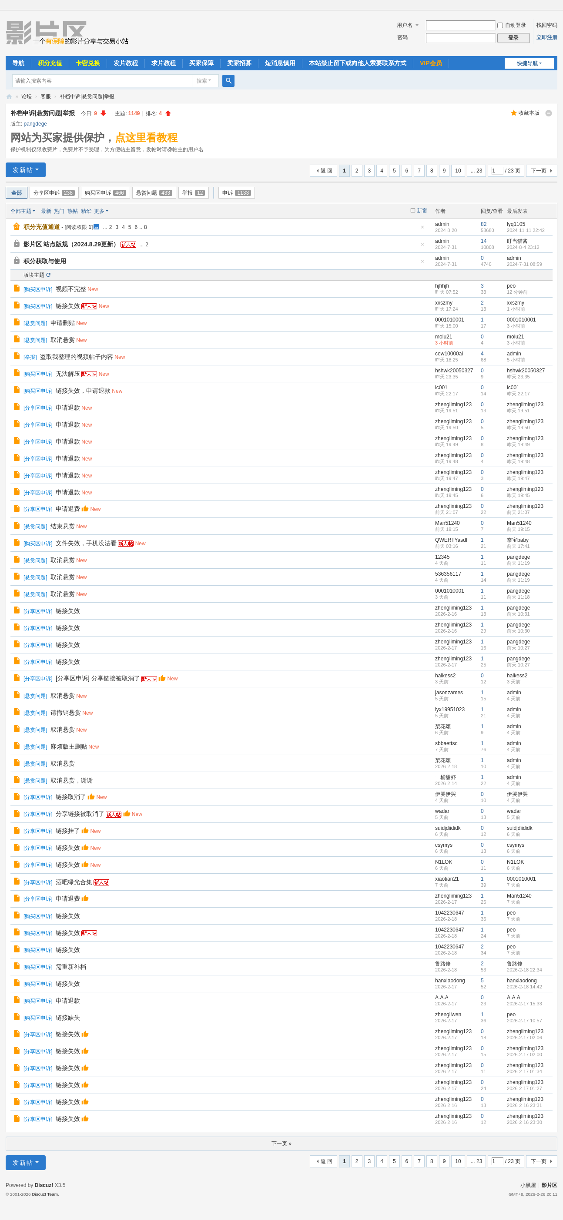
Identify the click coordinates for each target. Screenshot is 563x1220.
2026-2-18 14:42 (524, 986)
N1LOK (443, 862)
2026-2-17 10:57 (524, 1020)
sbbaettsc (446, 743)
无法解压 (68, 373)
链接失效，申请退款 (83, 390)
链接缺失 (68, 1017)
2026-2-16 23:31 (524, 1105)
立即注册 (546, 37)
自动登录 (511, 25)
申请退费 (68, 508)
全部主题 (20, 211)
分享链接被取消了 (80, 813)
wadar (442, 811)
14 (483, 241)
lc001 (441, 388)
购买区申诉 (105, 193)
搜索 (202, 81)
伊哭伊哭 (445, 794)
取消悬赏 (62, 339)
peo (511, 286)
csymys (443, 845)
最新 (46, 211)
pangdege (35, 124)
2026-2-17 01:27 (524, 1088)
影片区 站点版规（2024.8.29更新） (71, 244)
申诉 (236, 193)
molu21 (443, 337)
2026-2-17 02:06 (524, 1037)
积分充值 (50, 63)
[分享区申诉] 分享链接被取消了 (98, 678)
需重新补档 (71, 966)
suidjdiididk (448, 828)
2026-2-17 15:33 (524, 1003)
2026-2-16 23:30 (524, 1122)
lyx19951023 (450, 709)
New (92, 289)
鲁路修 (443, 964)
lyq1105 (516, 224)
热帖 (72, 211)
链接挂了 (68, 830)
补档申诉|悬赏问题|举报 (87, 96)
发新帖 (23, 169)
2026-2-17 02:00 (524, 1054)
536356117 (448, 574)
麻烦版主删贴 (68, 746)
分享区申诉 (54, 193)
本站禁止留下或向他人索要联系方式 (357, 63)
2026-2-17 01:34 (524, 1071)
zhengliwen (448, 1014)
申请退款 (68, 407)
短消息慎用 (280, 63)
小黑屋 (528, 1185)
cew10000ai (449, 354)
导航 (18, 63)
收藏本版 (529, 113)
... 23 (477, 171)
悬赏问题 (154, 193)
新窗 (422, 211)
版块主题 (33, 275)
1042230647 (449, 913)
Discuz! (44, 1185)
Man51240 (447, 523)
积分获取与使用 (44, 261)
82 (483, 224)
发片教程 (126, 63)
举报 (193, 193)
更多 (99, 211)
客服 (45, 96)
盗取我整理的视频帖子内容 (76, 356)
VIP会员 (431, 63)
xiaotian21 (447, 879)
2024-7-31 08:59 (524, 264)
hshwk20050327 (454, 371)
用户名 (404, 25)
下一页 (538, 171)
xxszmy (443, 303)
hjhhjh (442, 286)
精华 (86, 211)
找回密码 (546, 25)
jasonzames (449, 693)
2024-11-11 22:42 (526, 230)
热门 (59, 211)
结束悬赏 (62, 526)
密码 (402, 37)
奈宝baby (518, 540)
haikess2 (445, 676)
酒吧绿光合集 (74, 882)
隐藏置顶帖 (422, 229)
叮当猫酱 (517, 241)
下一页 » (281, 1143)
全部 (16, 193)
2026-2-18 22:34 (524, 969)
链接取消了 (71, 796)
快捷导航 (527, 63)
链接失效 (68, 305)
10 (458, 171)
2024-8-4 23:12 (523, 247)
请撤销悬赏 (65, 712)
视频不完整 (71, 288)
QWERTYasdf (451, 540)
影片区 (9, 96)
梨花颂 (443, 726)
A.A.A (442, 998)
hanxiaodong (450, 981)
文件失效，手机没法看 (86, 543)
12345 (442, 557)
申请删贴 (62, 322)
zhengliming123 (453, 404)
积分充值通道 (41, 226)
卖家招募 (239, 63)
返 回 (326, 171)
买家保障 (201, 63)
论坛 (26, 96)
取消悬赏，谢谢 (71, 780)
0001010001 (449, 320)
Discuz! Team (45, 1194)
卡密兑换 (88, 63)
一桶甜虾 (445, 777)
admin (442, 224)
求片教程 (163, 63)
